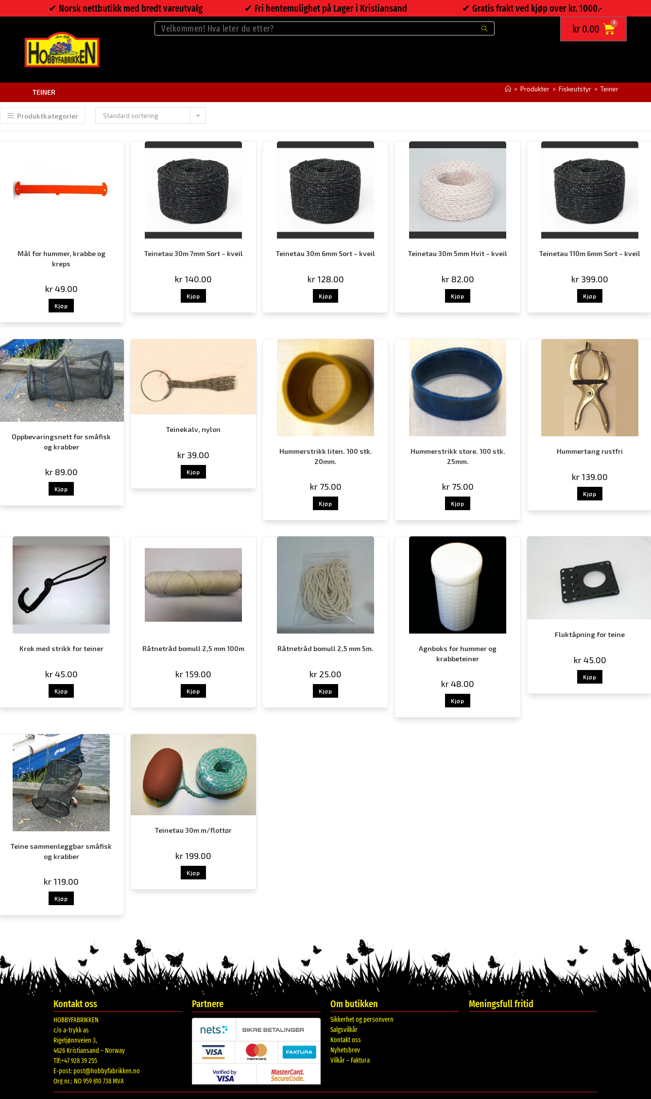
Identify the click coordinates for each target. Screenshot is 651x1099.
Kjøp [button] (61, 305)
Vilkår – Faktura (350, 1060)
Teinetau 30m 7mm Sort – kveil (193, 253)
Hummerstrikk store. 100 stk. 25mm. (458, 456)
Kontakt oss (345, 1040)
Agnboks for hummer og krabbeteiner (458, 653)
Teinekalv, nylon (193, 429)
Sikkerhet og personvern (362, 1019)
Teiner (609, 89)
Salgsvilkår (344, 1030)
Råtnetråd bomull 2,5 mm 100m (193, 648)
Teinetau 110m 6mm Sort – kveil (589, 253)
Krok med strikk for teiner (61, 648)
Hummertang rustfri (590, 451)
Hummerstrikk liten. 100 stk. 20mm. (325, 456)
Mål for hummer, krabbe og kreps (61, 258)
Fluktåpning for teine (590, 634)
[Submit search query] (485, 28)
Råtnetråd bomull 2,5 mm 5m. (325, 648)
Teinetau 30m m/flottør (193, 830)
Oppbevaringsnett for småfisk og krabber (61, 441)
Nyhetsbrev (345, 1050)
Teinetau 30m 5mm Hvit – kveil (457, 253)
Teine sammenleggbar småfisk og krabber (61, 851)
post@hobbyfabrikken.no (106, 1071)
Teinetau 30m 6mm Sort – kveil (325, 253)
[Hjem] (508, 89)
